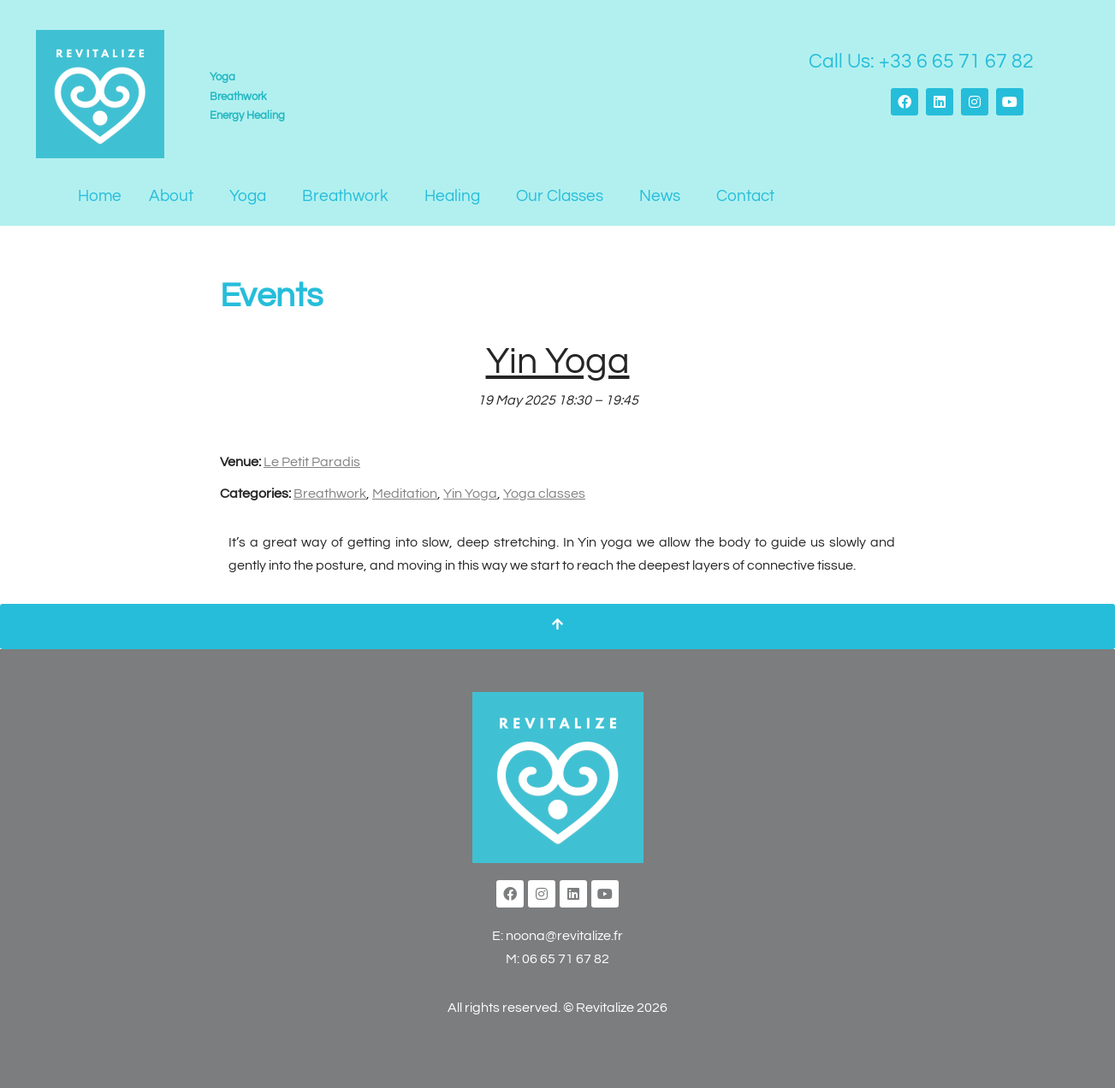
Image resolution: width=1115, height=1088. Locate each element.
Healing (452, 195)
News (659, 195)
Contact (745, 195)
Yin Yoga (470, 493)
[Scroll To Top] (557, 626)
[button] (175, 196)
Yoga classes (544, 493)
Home (100, 195)
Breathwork (345, 195)
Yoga (247, 195)
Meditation (404, 493)
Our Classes (559, 195)
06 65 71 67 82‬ (565, 959)
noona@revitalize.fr (564, 936)
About (171, 195)
